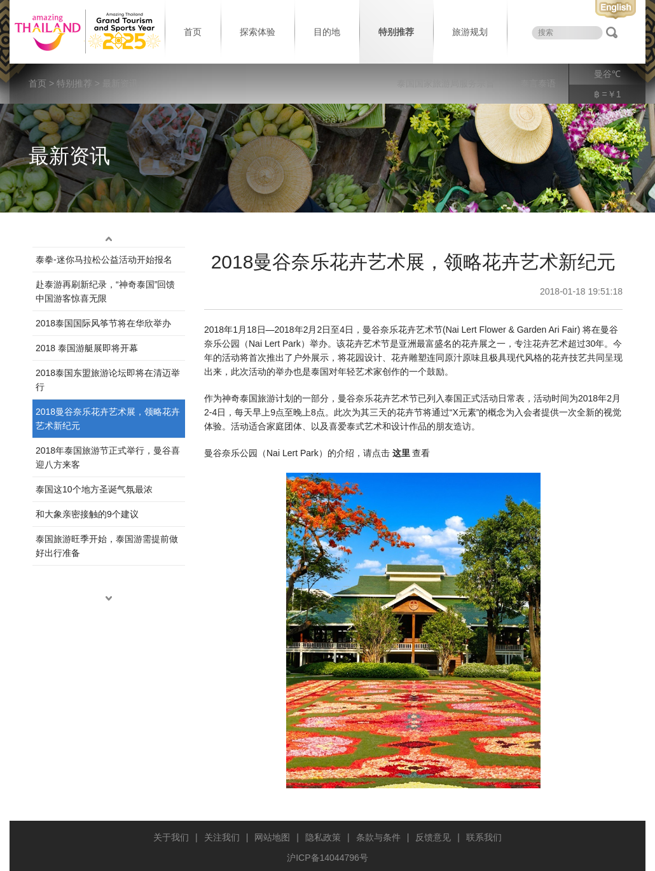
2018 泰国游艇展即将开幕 (87, 348)
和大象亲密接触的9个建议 (87, 514)
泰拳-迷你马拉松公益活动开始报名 (104, 259)
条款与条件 (378, 837)
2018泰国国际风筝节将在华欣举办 (103, 323)
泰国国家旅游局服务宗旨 (446, 83)
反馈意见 (433, 837)
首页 (193, 32)
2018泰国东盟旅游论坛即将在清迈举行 (108, 380)
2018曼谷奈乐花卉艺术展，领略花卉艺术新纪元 (108, 419)
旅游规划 (470, 32)
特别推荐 (396, 32)
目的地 (327, 32)
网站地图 (272, 837)
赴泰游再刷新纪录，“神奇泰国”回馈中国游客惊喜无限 (105, 291)
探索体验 (257, 32)
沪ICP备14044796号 (327, 858)
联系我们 (484, 837)
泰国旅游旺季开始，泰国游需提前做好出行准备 (107, 546)
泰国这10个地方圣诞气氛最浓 (94, 489)
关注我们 (222, 837)
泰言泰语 (538, 83)
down (108, 598)
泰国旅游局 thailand (86, 32)
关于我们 (171, 837)
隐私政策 (323, 837)
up (108, 239)
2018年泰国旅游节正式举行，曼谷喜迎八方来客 (108, 457)
